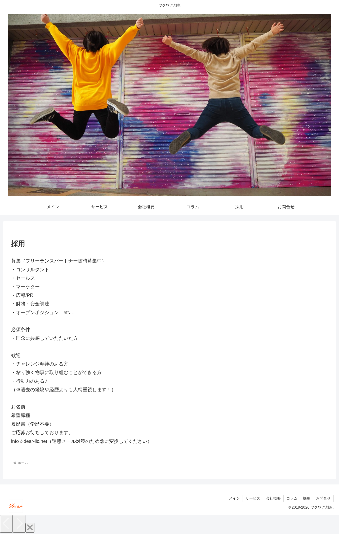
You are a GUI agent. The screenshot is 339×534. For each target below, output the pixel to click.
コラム (291, 498)
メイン (234, 498)
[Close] (29, 528)
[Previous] (6, 524)
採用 (306, 498)
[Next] (19, 524)
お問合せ (323, 498)
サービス (253, 498)
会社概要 (273, 498)
